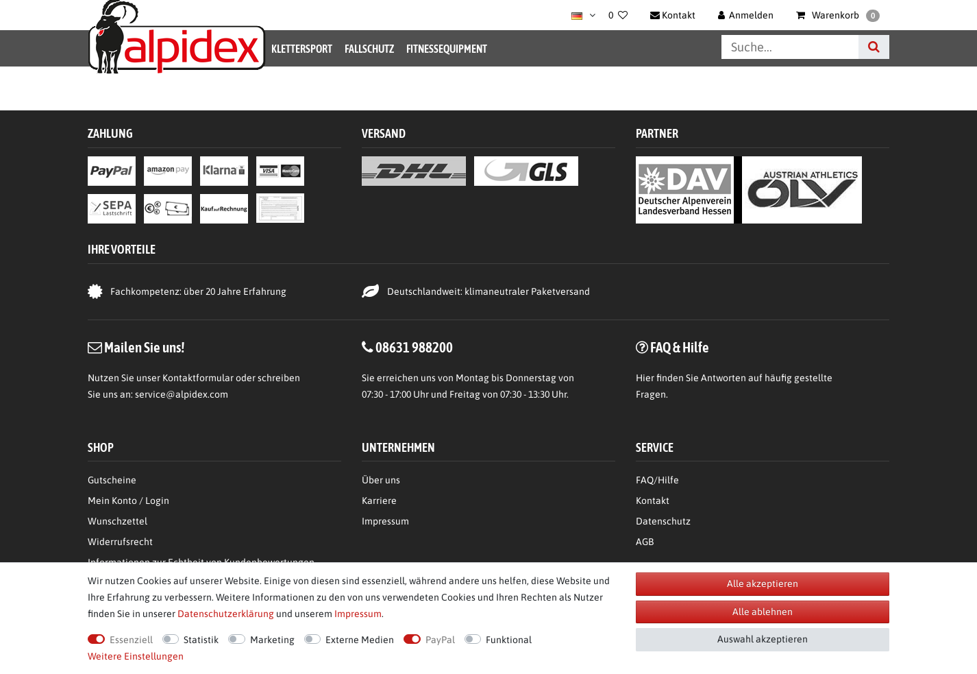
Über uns (381, 479)
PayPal (440, 639)
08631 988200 (414, 347)
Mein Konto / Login (128, 500)
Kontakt (652, 500)
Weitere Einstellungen (136, 656)
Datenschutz (663, 521)
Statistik (201, 639)
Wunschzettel (117, 521)
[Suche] (873, 47)
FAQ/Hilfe (657, 479)
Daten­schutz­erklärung (225, 613)
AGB (645, 541)
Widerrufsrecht (120, 541)
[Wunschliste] (618, 15)
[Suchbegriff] (789, 47)
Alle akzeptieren (762, 583)
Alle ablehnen (762, 611)
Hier (645, 377)
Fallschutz (369, 49)
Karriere (379, 500)
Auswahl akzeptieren (762, 639)
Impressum (385, 521)
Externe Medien (359, 639)
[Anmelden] (746, 15)
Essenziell (131, 639)
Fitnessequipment (446, 49)
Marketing (272, 639)
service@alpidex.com (181, 394)
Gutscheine (112, 479)
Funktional (509, 639)
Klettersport (301, 49)
